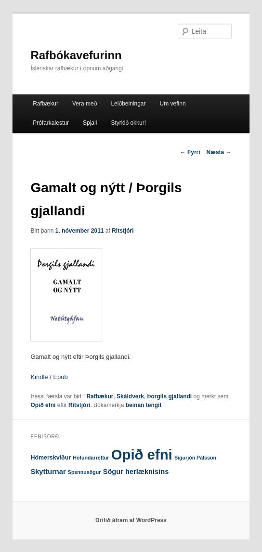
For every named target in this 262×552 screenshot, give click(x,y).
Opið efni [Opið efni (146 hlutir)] (141, 454)
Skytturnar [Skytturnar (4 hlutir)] (48, 471)
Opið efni (42, 405)
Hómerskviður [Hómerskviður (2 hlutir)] (50, 457)
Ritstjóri (122, 230)
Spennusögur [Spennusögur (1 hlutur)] (84, 472)
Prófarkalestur (51, 122)
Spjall (90, 122)
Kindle (39, 377)
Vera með (84, 103)
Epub (60, 377)
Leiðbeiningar (128, 103)
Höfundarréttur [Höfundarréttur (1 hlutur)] (91, 457)
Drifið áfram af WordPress (131, 520)
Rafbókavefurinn (75, 55)
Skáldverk (130, 396)
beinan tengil (143, 405)
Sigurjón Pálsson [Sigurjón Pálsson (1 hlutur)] (195, 457)
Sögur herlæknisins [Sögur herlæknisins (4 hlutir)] (136, 471)
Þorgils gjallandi (169, 396)
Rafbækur (45, 103)
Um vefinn (173, 103)
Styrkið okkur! (128, 122)
